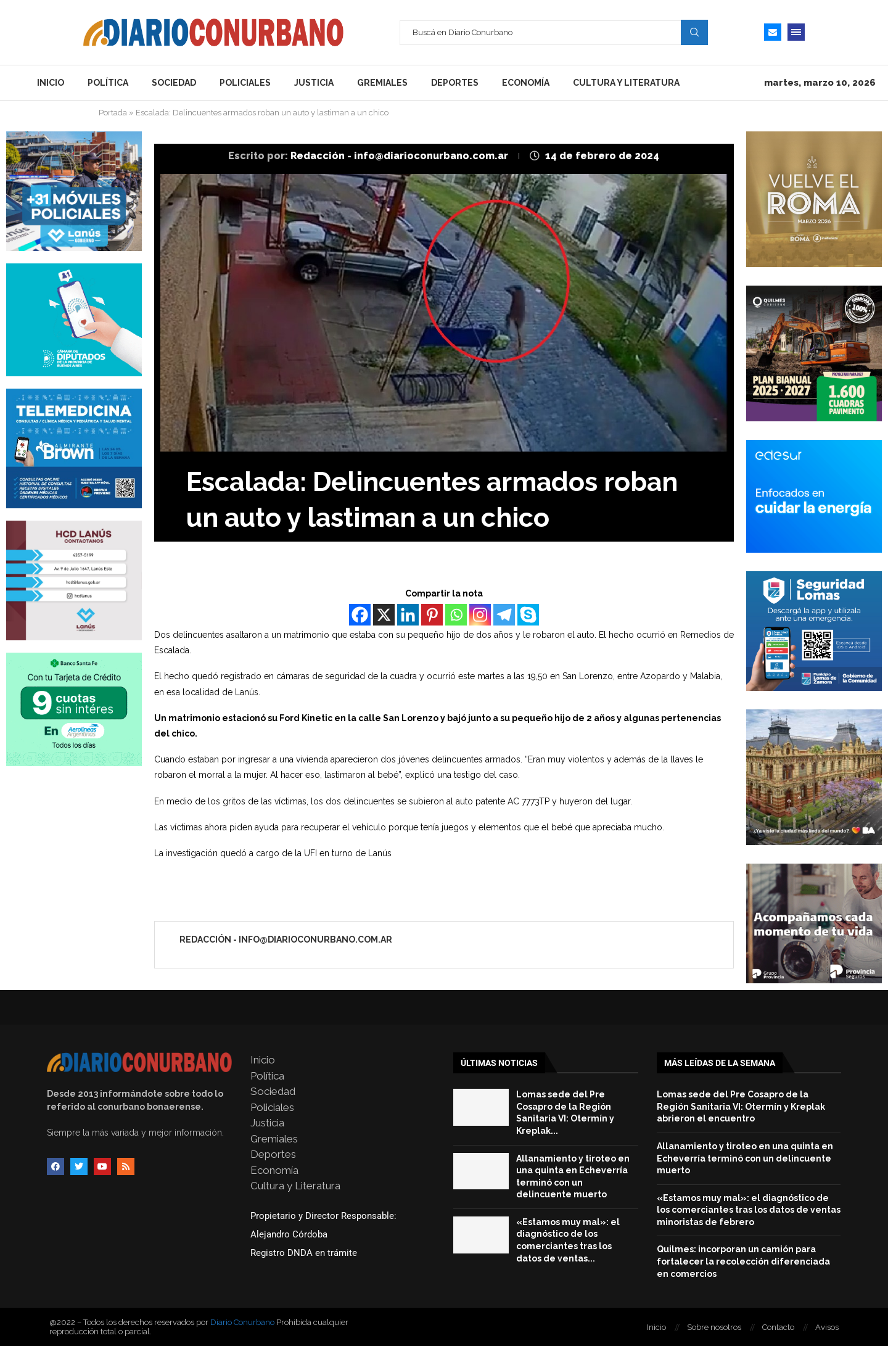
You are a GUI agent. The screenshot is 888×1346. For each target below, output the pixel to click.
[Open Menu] (796, 32)
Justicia (314, 83)
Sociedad (174, 83)
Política (108, 83)
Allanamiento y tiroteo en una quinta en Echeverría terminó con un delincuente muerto (745, 1158)
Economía (525, 83)
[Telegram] (504, 615)
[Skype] (528, 615)
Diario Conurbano (242, 1322)
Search (694, 32)
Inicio (50, 83)
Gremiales (382, 83)
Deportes (455, 83)
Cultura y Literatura (626, 83)
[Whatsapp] (456, 615)
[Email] (772, 32)
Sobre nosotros (714, 1327)
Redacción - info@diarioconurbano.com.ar (400, 156)
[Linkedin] (408, 615)
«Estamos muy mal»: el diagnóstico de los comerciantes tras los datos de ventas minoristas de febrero (749, 1210)
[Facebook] (360, 615)
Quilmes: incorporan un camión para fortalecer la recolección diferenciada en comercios (743, 1261)
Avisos (827, 1327)
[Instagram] (480, 615)
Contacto (778, 1327)
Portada (113, 112)
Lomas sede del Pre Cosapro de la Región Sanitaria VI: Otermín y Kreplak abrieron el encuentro (741, 1106)
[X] (384, 615)
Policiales (245, 83)
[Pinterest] (432, 615)
